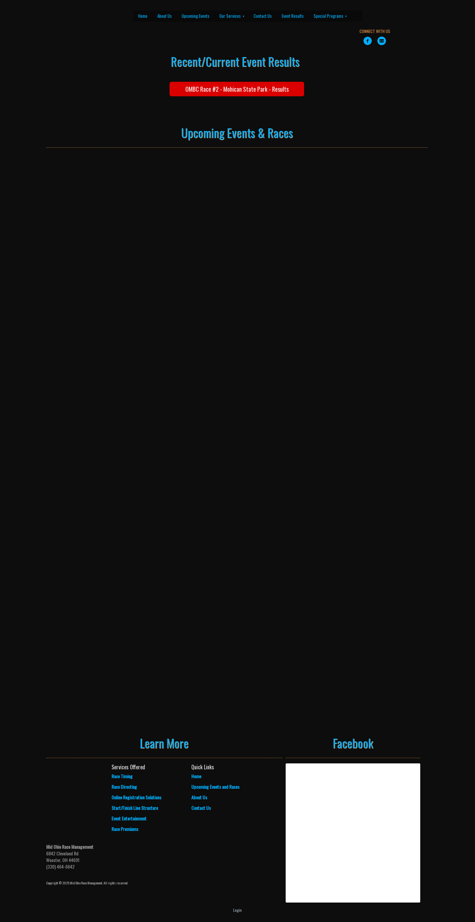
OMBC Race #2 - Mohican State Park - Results (237, 89)
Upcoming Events (195, 16)
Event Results (293, 16)
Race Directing (124, 786)
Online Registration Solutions (136, 797)
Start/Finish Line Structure (134, 807)
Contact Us (263, 16)
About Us (164, 16)
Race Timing (122, 776)
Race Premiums (124, 828)
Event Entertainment (128, 818)
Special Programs (330, 16)
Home (142, 16)
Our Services (231, 16)
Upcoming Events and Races (215, 786)
